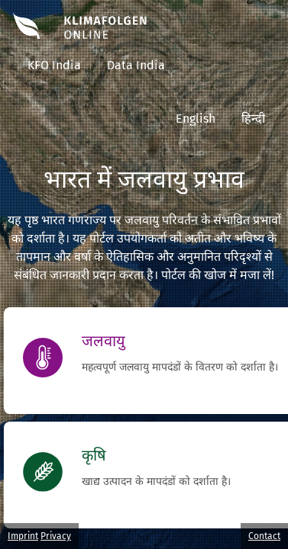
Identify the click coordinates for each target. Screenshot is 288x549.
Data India (136, 65)
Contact (264, 536)
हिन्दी (253, 118)
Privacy (55, 536)
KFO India (54, 65)
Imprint (23, 536)
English (195, 118)
